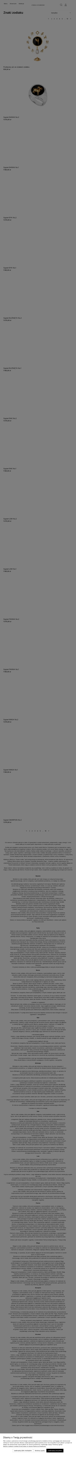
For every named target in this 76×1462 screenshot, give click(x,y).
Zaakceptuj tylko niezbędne (23, 1450)
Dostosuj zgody (40, 1450)
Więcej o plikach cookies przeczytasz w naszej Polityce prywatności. (24, 1446)
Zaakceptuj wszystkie (55, 1450)
